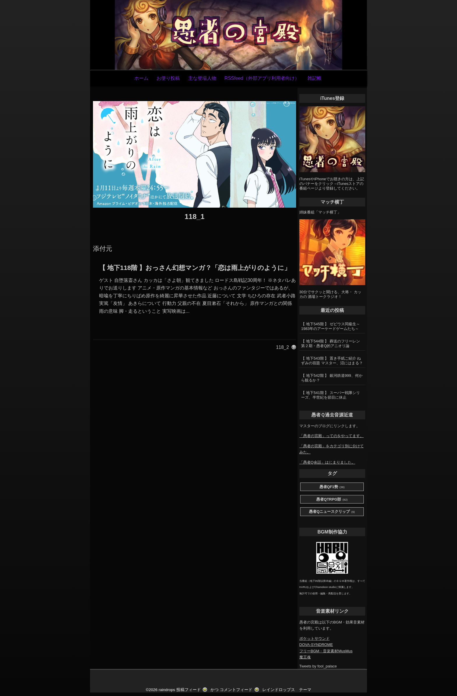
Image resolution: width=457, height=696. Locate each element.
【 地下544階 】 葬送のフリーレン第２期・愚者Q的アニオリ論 (330, 343)
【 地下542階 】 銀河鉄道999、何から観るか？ (331, 377)
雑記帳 (314, 78)
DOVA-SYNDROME (316, 644)
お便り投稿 (168, 78)
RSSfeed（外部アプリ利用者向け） (261, 78)
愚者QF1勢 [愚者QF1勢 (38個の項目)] (332, 487)
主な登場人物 (202, 78)
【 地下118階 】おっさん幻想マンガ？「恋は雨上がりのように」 (195, 267)
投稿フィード (188, 690)
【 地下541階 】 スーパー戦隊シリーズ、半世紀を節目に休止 (330, 395)
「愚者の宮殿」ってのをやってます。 (331, 436)
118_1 (194, 216)
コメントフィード (236, 690)
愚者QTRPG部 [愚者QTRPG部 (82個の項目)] (332, 499)
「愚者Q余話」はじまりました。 (327, 462)
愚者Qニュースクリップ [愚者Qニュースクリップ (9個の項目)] (332, 511)
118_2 (282, 347)
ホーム (141, 78)
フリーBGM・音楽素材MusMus (326, 651)
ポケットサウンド (314, 638)
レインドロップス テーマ (286, 690)
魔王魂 (305, 657)
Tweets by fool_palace (318, 666)
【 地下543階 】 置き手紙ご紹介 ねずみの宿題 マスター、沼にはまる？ (332, 360)
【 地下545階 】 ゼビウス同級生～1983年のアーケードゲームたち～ (330, 326)
